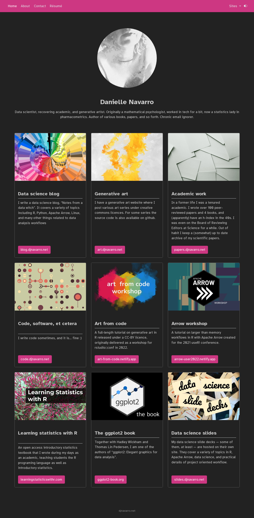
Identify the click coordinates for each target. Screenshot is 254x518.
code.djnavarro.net (35, 359)
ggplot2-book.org (110, 479)
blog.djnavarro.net (34, 250)
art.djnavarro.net (109, 250)
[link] (235, 6)
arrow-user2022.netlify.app (194, 359)
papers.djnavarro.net (189, 250)
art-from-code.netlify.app (116, 359)
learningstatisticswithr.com (41, 479)
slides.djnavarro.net (189, 479)
